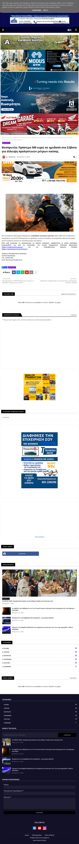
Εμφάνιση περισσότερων (68, 294)
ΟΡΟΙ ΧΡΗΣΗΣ (49, 835)
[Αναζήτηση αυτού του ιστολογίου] (30, 735)
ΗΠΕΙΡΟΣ (40, 652)
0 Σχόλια (74, 315)
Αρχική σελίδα (7, 138)
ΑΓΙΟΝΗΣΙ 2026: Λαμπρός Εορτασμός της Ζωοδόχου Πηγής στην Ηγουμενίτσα (27, 601)
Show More (73, 678)
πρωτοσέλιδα (39, 537)
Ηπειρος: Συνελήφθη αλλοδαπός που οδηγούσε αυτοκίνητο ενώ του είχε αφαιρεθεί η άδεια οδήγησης (42, 628)
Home (27, 835)
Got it (45, 10)
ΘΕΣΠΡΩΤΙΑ (17, 138)
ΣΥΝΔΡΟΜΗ (40, 666)
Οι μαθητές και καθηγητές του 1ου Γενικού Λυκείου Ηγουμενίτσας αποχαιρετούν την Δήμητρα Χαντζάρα (43, 609)
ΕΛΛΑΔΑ (40, 648)
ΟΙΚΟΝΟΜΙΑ (40, 659)
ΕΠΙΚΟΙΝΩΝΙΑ (37, 835)
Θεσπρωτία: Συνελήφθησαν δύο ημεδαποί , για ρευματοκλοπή (32, 618)
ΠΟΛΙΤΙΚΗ (40, 663)
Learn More (36, 10)
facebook (22, 554)
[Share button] (36, 272)
